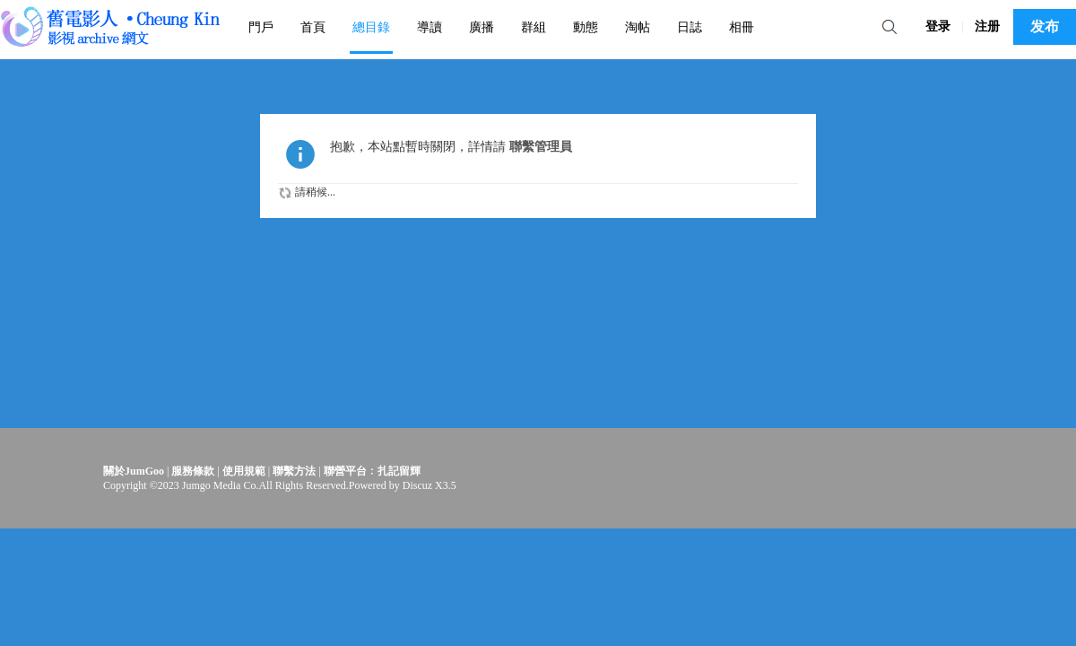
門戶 (260, 27)
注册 (987, 26)
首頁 (312, 27)
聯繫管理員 (540, 146)
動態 (585, 27)
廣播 (481, 27)
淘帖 (637, 27)
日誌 (689, 27)
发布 (1044, 26)
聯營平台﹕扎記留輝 (372, 471)
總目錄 (371, 27)
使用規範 (243, 471)
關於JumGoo (133, 471)
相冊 (741, 27)
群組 (533, 27)
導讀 (429, 27)
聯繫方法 (294, 471)
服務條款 (192, 471)
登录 (937, 26)
